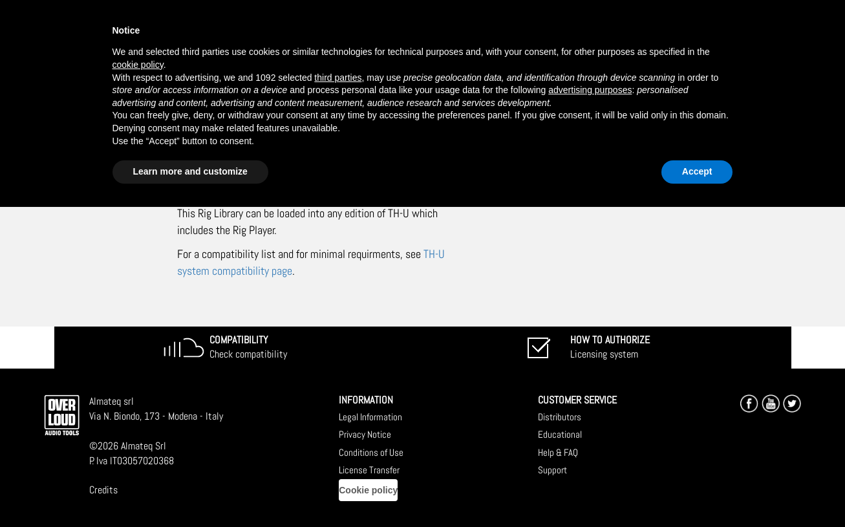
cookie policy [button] (138, 64)
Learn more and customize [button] (190, 171)
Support (552, 470)
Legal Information (370, 417)
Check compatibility (248, 347)
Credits (103, 490)
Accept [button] (697, 171)
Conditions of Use (371, 452)
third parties (337, 77)
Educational (560, 434)
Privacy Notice (365, 434)
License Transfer (369, 470)
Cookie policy (368, 490)
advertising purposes (590, 90)
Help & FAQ (558, 452)
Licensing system (610, 347)
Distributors (559, 417)
